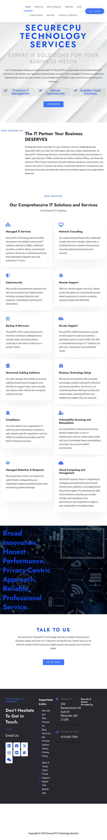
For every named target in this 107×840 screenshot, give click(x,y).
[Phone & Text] (57, 734)
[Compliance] (8, 415)
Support (51, 15)
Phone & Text (70, 731)
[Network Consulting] (61, 225)
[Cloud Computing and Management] (61, 465)
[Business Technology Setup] (61, 367)
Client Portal (36, 15)
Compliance (12, 422)
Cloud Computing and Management (79, 472)
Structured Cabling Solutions (22, 374)
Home (28, 7)
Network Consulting (70, 232)
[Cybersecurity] (8, 276)
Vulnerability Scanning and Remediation (74, 423)
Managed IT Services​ (18, 232)
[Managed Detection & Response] (8, 465)
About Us (39, 7)
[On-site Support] (61, 320)
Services (69, 7)
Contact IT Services (68, 15)
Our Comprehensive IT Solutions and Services (53, 205)
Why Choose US (54, 7)
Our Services (53, 196)
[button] (18, 92)
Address (66, 698)
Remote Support (68, 283)
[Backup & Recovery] (8, 320)
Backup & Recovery (17, 327)
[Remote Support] (61, 276)
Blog (79, 7)
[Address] (57, 709)
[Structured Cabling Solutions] (8, 367)
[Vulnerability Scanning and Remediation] (61, 415)
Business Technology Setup (74, 374)
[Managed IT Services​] (8, 225)
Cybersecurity (13, 283)
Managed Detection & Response (24, 472)
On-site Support (68, 327)
